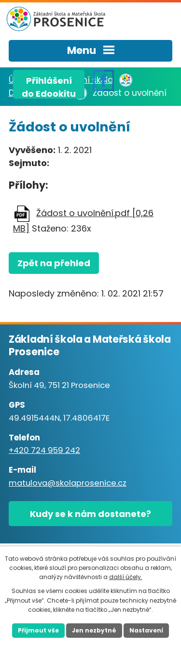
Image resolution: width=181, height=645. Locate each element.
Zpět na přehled (53, 263)
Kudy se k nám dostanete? (90, 514)
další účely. (125, 577)
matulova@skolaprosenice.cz (67, 483)
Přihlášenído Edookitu (49, 87)
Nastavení (146, 630)
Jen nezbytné (94, 630)
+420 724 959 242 (44, 450)
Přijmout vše (38, 630)
